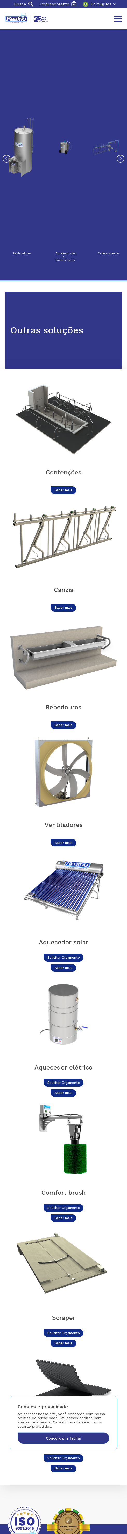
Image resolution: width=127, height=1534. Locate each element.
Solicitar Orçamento (63, 957)
